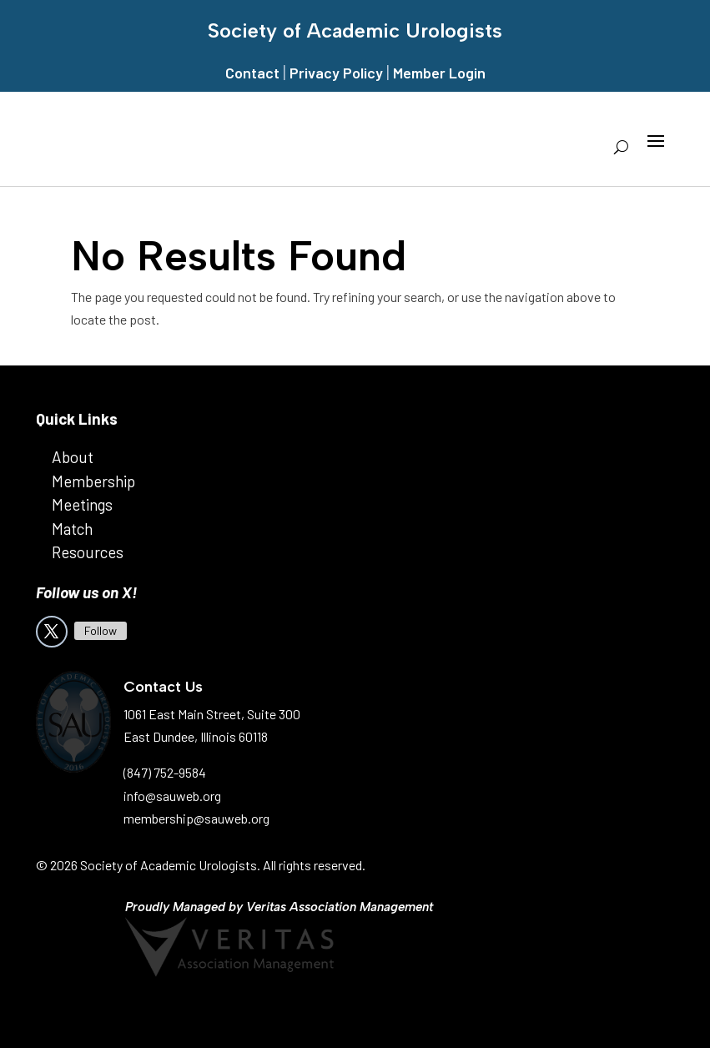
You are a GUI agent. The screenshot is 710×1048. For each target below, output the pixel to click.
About (72, 456)
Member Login (439, 72)
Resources (87, 552)
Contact (252, 72)
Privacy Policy (336, 72)
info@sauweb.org (172, 796)
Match (72, 528)
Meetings (82, 504)
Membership (93, 481)
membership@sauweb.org (196, 818)
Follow (100, 630)
